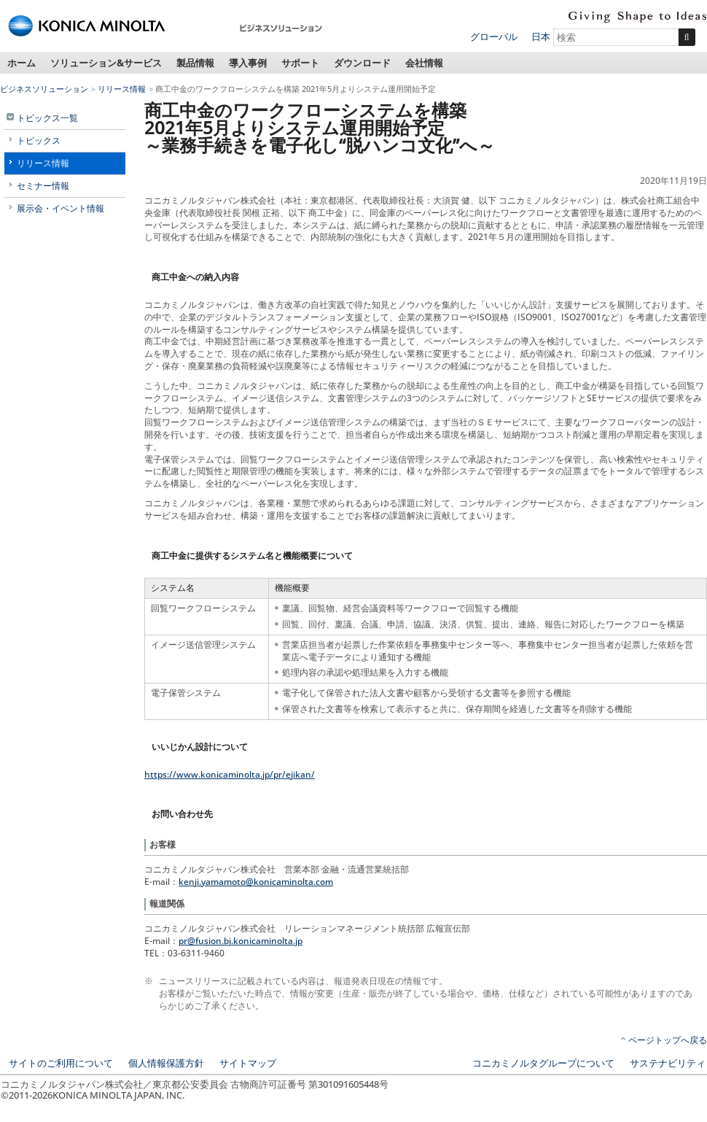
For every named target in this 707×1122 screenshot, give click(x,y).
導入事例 (248, 62)
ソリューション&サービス (106, 62)
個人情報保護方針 (166, 1062)
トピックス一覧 (47, 118)
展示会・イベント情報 (60, 208)
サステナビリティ (668, 1062)
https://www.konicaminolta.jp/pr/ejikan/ (229, 774)
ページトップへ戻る (667, 1040)
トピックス (38, 140)
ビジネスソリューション (44, 88)
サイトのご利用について (61, 1062)
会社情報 (424, 62)
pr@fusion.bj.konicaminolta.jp (240, 941)
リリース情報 (122, 88)
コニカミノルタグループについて (543, 1062)
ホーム (21, 62)
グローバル (493, 36)
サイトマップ (247, 1062)
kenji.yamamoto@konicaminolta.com (256, 881)
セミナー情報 (43, 185)
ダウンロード (362, 62)
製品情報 (195, 62)
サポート (300, 62)
